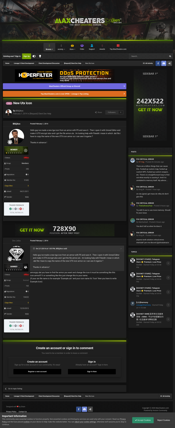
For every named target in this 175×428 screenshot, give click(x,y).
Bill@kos (19, 111)
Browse (49, 49)
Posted (155, 162)
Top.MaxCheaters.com (118, 49)
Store (72, 49)
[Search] (141, 56)
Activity (61, 49)
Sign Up (27, 56)
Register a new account (37, 371)
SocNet (139, 265)
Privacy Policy (11, 412)
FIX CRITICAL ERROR (145, 159)
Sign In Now (92, 371)
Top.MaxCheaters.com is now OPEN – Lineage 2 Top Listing (64, 94)
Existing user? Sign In (12, 56)
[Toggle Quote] (34, 248)
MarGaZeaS (143, 222)
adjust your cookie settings (85, 422)
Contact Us (23, 412)
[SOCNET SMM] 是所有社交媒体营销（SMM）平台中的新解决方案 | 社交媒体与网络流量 (150, 317)
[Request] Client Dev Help (40, 114)
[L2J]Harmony (142, 302)
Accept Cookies (143, 420)
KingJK (141, 189)
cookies (27, 422)
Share (98, 112)
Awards (102, 49)
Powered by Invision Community (155, 410)
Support (92, 49)
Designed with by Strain (15, 407)
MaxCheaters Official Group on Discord (64, 86)
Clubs (82, 49)
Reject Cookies (163, 420)
